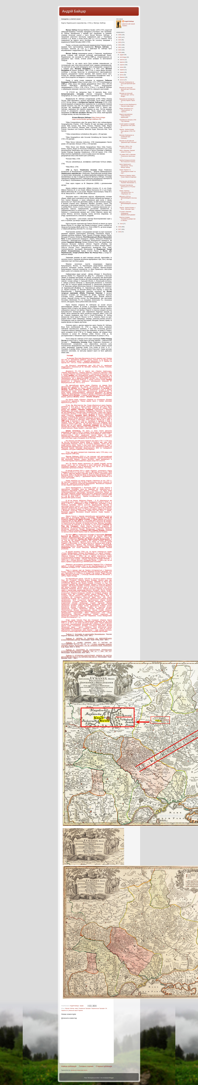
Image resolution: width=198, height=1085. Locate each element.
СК (106, 1008)
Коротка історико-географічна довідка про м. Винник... (127, 219)
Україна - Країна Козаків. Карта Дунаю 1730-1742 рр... (127, 131)
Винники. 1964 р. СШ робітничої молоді (125, 147)
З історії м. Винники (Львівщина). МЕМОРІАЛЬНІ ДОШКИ (127, 213)
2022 (120, 45)
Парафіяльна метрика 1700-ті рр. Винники (127, 120)
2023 (120, 42)
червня (122, 69)
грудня (122, 54)
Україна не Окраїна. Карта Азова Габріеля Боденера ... (127, 177)
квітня (122, 74)
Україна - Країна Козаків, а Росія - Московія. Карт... (127, 208)
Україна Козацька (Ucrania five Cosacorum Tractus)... (127, 160)
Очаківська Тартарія (85, 1008)
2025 (120, 37)
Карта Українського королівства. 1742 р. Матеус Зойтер (126, 166)
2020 (120, 50)
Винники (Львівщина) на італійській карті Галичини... (126, 136)
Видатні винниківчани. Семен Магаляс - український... (126, 116)
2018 (120, 226)
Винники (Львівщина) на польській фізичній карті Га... (127, 83)
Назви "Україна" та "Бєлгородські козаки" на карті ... (127, 171)
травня (122, 72)
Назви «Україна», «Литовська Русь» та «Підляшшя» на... (126, 192)
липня (122, 67)
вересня (122, 62)
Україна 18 (64, 1010)
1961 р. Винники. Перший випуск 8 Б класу (127, 151)
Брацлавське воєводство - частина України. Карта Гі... (127, 100)
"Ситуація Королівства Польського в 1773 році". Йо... (127, 186)
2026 (120, 34)
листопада (123, 57)
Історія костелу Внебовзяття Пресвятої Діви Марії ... (127, 105)
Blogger (111, 1077)
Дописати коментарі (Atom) (79, 1070)
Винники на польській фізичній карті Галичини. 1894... (127, 89)
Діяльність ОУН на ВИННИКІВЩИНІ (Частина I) (128, 203)
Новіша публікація (68, 1066)
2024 (120, 40)
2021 (120, 47)
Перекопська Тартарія (98, 1008)
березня (122, 77)
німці (76, 1008)
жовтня (122, 59)
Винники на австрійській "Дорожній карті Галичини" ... (128, 142)
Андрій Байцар (74, 11)
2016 (120, 231)
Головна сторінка (86, 1066)
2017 (120, 229)
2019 (120, 52)
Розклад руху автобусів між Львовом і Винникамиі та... (128, 181)
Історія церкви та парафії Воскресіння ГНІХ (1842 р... (127, 125)
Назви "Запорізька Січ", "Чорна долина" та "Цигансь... (126, 110)
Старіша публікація (104, 1066)
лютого (122, 80)
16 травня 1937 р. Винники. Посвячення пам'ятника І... (127, 156)
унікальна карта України (75, 1010)
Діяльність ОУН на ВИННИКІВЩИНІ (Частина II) (128, 198)
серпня (122, 64)
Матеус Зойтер (69, 1008)
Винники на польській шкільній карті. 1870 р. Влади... (126, 95)
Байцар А (70, 655)
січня (121, 223)
